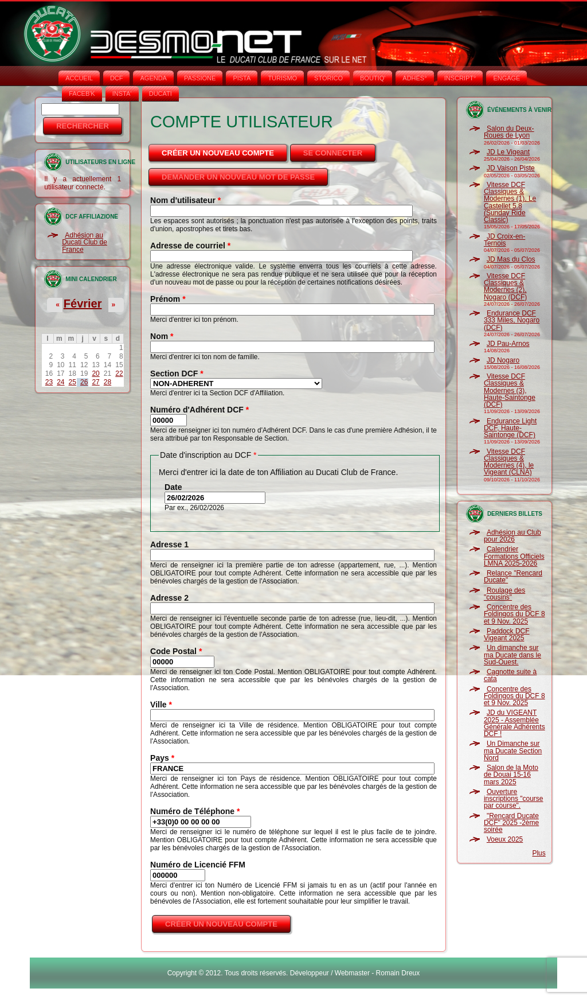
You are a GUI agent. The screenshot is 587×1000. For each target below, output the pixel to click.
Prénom (167, 298)
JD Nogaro (503, 360)
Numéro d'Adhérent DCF (199, 409)
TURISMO (282, 78)
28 (107, 382)
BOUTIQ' (372, 78)
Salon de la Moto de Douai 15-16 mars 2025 (511, 775)
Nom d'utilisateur (185, 200)
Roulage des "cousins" (504, 593)
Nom (161, 336)
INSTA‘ (122, 93)
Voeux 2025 (505, 839)
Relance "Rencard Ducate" (513, 576)
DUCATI (160, 93)
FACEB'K (82, 93)
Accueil (79, 78)
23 (49, 382)
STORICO (328, 78)
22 (119, 373)
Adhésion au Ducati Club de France (84, 242)
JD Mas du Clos (511, 259)
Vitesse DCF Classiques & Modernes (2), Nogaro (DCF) (505, 286)
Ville (161, 704)
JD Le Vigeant (508, 152)
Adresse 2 (169, 597)
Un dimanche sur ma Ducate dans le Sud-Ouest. (512, 655)
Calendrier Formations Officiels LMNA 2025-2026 (514, 556)
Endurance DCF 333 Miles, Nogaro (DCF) (511, 320)
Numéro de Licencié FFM (197, 864)
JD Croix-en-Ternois (504, 239)
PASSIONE (200, 78)
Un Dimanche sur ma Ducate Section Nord (513, 751)
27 (95, 382)
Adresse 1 (169, 544)
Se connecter (332, 153)
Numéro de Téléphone (195, 811)
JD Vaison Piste (511, 168)
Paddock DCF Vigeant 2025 (507, 634)
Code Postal (176, 651)
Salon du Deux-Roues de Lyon (509, 131)
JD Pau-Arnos (508, 344)
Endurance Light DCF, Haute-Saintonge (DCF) (510, 428)
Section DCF (177, 373)
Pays (162, 757)
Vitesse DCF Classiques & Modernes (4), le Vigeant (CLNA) (509, 462)
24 (60, 382)
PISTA (242, 78)
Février (83, 303)
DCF (116, 78)
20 (95, 373)
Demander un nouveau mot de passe (238, 177)
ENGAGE (506, 78)
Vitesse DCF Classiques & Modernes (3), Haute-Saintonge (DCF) (509, 390)
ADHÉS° (414, 78)
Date (173, 487)
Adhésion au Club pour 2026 (512, 535)
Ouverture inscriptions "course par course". (513, 799)
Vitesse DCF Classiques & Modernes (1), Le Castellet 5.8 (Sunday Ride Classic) (510, 202)
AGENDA (153, 78)
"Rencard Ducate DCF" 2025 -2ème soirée (511, 823)
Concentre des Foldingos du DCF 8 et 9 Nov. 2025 (514, 614)
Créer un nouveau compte (225, 149)
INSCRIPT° (460, 78)
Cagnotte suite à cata (510, 675)
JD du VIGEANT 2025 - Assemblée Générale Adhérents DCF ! (514, 723)
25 (72, 382)
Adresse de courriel (190, 245)
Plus (538, 853)
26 (84, 382)
